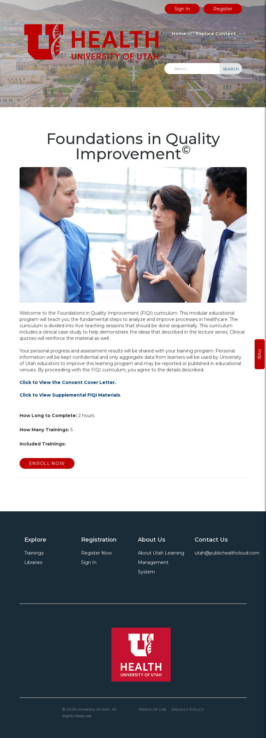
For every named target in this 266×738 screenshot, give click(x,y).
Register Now (96, 553)
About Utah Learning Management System (161, 562)
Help (260, 354)
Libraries (33, 562)
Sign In (182, 9)
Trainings (34, 553)
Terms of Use (152, 709)
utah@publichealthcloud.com (227, 553)
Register (222, 9)
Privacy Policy (188, 709)
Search (231, 69)
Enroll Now (47, 463)
